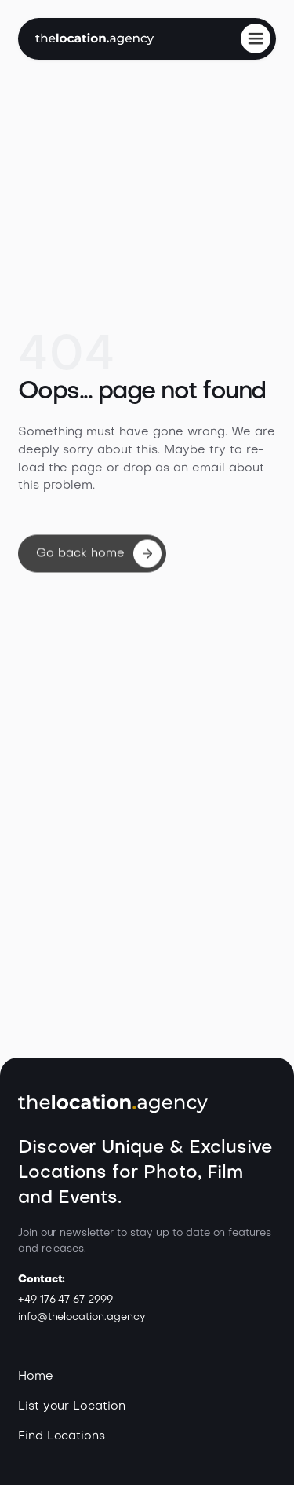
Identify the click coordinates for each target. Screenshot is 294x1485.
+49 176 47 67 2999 (65, 1300)
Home (35, 1376)
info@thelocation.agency (82, 1317)
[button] (255, 38)
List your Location (71, 1406)
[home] (94, 39)
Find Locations (62, 1436)
